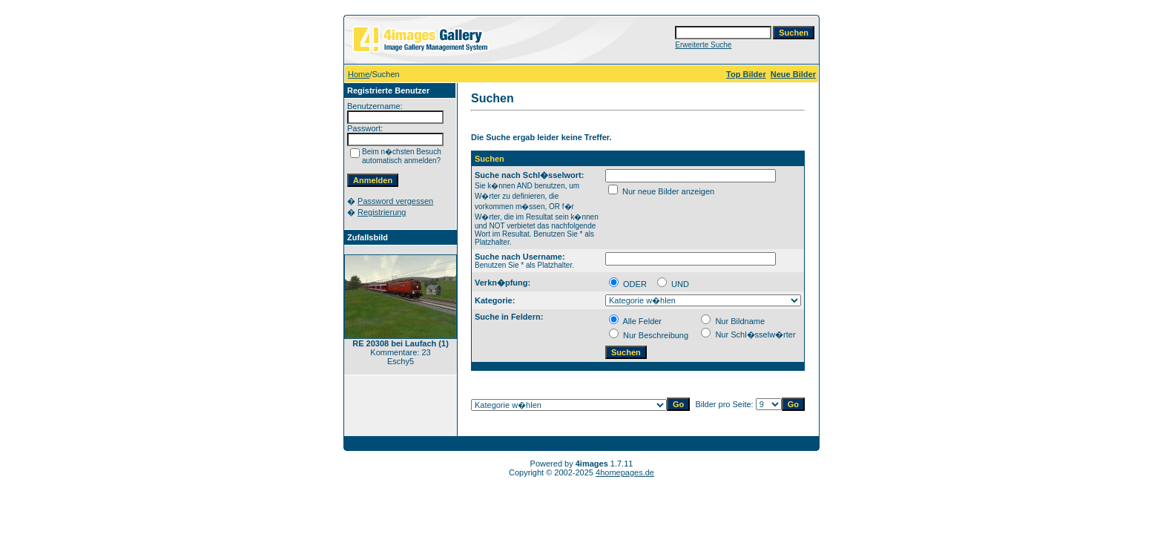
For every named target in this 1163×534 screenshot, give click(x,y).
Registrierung (382, 212)
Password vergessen (395, 201)
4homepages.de (625, 472)
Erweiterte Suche (703, 45)
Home (358, 74)
